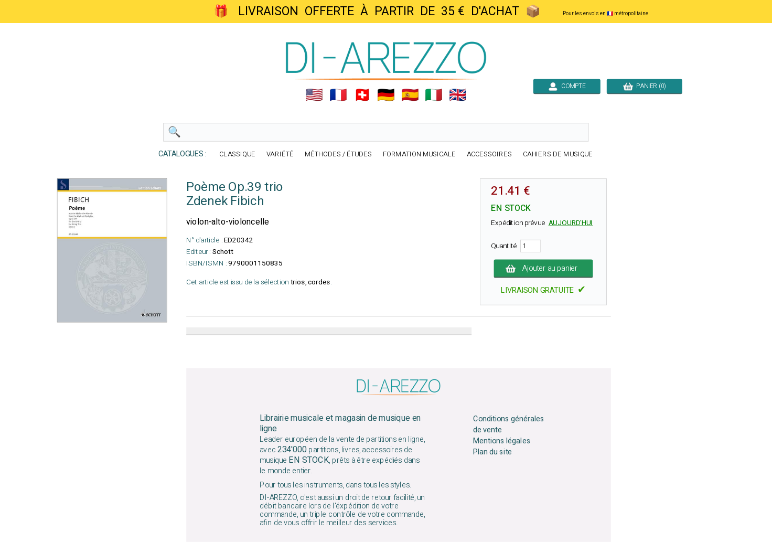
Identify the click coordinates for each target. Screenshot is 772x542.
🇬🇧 (458, 94)
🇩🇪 (386, 94)
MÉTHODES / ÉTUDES (338, 155)
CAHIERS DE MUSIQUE (558, 155)
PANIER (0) (644, 86)
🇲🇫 (338, 94)
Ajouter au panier (543, 268)
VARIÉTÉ (280, 155)
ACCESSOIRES (489, 155)
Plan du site (492, 452)
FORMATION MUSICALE (419, 155)
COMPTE (567, 86)
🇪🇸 (410, 94)
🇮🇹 (434, 94)
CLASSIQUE (237, 155)
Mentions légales (502, 441)
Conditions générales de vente (508, 424)
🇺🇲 (314, 94)
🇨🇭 (362, 94)
